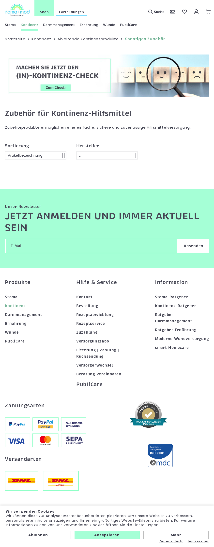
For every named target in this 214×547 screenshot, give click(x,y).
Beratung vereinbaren (99, 374)
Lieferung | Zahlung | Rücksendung (97, 353)
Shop (44, 12)
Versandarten (23, 459)
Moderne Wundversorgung (182, 339)
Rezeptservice (90, 323)
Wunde (109, 25)
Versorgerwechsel (94, 365)
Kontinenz (29, 25)
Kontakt (84, 297)
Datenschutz (171, 541)
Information (171, 282)
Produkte (18, 282)
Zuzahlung (87, 332)
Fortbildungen (71, 12)
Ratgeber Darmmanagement (173, 318)
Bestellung (87, 306)
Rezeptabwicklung (95, 315)
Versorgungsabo (92, 341)
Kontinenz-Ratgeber (175, 306)
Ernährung (89, 25)
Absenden (193, 246)
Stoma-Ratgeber (171, 297)
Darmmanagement (59, 25)
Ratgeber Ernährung (176, 330)
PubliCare (128, 25)
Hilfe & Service (96, 282)
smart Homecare (172, 347)
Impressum (198, 541)
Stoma (10, 25)
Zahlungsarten (25, 405)
